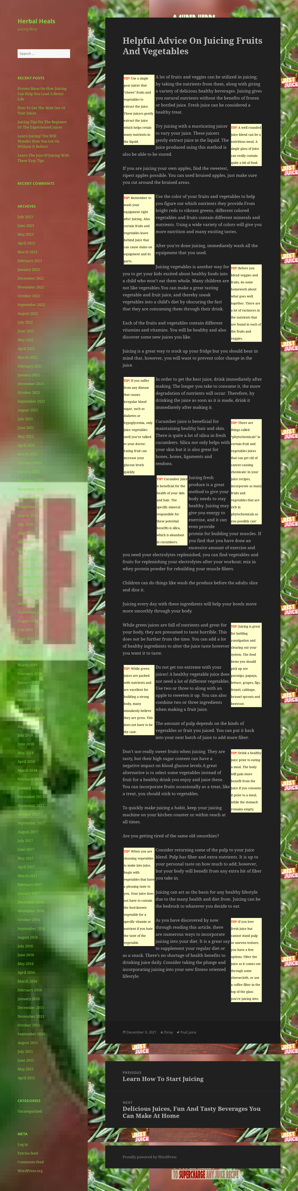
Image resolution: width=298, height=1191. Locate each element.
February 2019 (30, 673)
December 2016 (31, 902)
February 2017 (30, 884)
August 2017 (28, 831)
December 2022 (31, 278)
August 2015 (28, 1042)
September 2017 (31, 823)
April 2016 (26, 972)
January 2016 (29, 998)
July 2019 (25, 629)
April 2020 (26, 550)
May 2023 (26, 234)
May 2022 (26, 339)
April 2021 (26, 445)
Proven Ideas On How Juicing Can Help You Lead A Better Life (42, 93)
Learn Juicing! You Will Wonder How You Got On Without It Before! (38, 141)
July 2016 (25, 946)
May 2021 (26, 436)
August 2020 (28, 515)
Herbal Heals (36, 21)
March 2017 (27, 875)
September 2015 (31, 1034)
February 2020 (30, 568)
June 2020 (26, 533)
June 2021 (26, 427)
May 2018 (26, 752)
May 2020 (26, 541)
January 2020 (29, 577)
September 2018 (31, 717)
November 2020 (31, 489)
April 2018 (26, 761)
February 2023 (30, 260)
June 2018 (26, 744)
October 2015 (29, 1025)
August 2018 (28, 726)
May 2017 (26, 858)
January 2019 (29, 682)
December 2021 (31, 383)
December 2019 (31, 585)
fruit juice (188, 1032)
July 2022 (25, 322)
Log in (23, 1144)
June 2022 (26, 331)
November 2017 (31, 805)
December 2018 (31, 691)
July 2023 (25, 216)
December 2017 (31, 796)
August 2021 (28, 410)
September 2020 (31, 506)
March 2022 (27, 357)
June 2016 (26, 954)
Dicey (168, 1032)
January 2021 (29, 471)
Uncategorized (30, 1111)
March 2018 (27, 770)
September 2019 (31, 612)
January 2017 (29, 893)
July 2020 (25, 524)
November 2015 (31, 1016)
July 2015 (25, 1051)
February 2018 (30, 779)
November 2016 (31, 911)
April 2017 (26, 867)
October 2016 (29, 919)
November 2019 (31, 594)
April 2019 (26, 656)
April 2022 (26, 348)
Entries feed (28, 1153)
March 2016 (27, 981)
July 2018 (25, 735)
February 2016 (30, 990)
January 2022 (29, 375)
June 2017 (26, 849)
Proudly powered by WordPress (149, 1157)
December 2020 (31, 480)
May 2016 (26, 963)
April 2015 (26, 1077)
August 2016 (28, 937)
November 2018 (31, 700)
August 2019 (28, 621)
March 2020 (27, 559)
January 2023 (29, 269)
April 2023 (26, 243)
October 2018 (29, 708)
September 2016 (31, 928)
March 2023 (27, 252)
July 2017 (25, 840)
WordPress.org (30, 1170)
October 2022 (29, 295)
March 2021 (27, 454)
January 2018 (29, 788)
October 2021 (29, 392)
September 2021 (31, 401)
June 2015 (26, 1060)
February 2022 (30, 366)
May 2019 (26, 647)
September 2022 (31, 304)
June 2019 (26, 638)
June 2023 (26, 225)
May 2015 (26, 1069)
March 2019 (27, 664)
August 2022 (28, 313)
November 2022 (31, 287)
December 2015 (31, 1007)
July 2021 (25, 418)
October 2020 (29, 498)
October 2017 (29, 814)
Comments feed (31, 1162)
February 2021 (30, 462)
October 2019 (29, 603)
